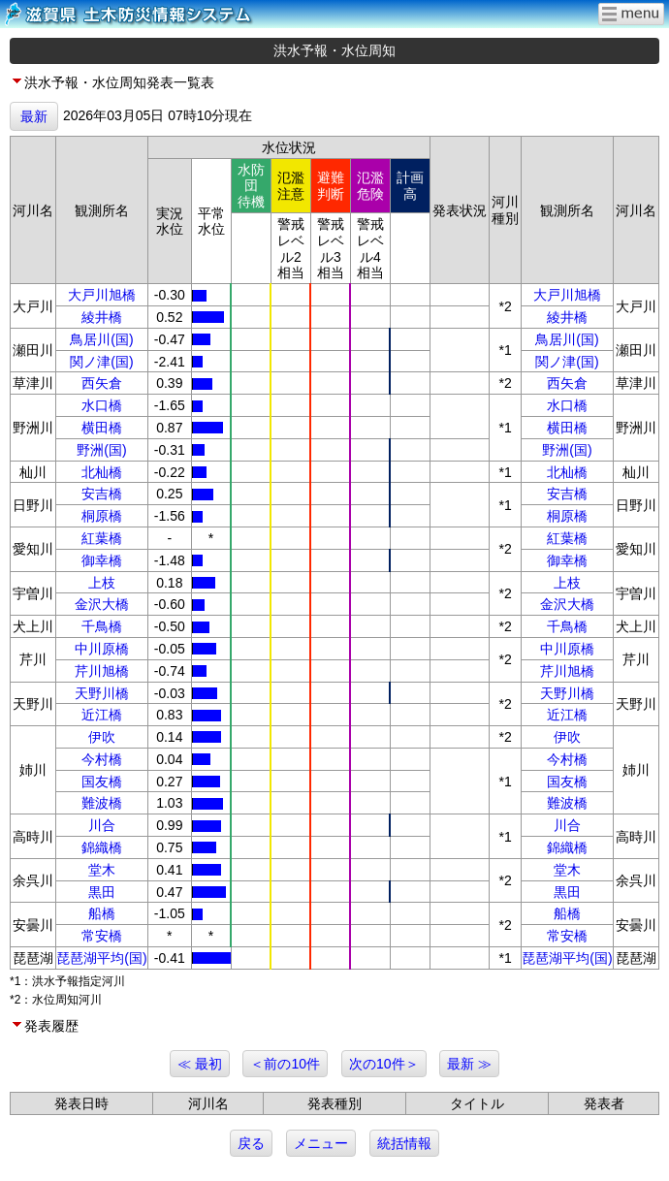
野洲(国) (101, 450)
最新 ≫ (469, 1063)
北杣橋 (101, 472)
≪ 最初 (199, 1063)
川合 (101, 825)
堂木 (101, 870)
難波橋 (101, 803)
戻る (251, 1143)
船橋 (101, 913)
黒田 (101, 892)
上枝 (101, 582)
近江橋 (101, 714)
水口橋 (101, 405)
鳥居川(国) (101, 339)
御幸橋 (101, 560)
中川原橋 (102, 648)
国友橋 (101, 781)
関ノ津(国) (101, 361)
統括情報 (404, 1143)
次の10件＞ (384, 1063)
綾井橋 (101, 317)
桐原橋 (101, 516)
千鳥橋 (101, 626)
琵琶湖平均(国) (101, 958)
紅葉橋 (101, 538)
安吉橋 (101, 493)
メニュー (321, 1143)
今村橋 (101, 759)
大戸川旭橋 (102, 295)
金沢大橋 (102, 604)
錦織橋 (101, 847)
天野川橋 (102, 693)
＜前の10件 (285, 1063)
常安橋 (101, 935)
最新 (34, 116)
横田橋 (101, 427)
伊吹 (101, 737)
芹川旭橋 (102, 671)
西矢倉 (101, 383)
